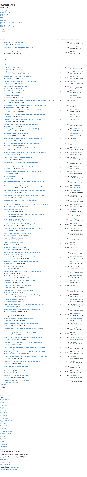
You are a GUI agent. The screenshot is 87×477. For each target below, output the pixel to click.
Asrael (7, 254)
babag (7, 197)
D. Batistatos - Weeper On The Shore (16, 375)
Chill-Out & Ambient (7, 26)
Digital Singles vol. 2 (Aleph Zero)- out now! (18, 290)
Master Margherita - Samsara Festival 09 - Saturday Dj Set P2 (24, 352)
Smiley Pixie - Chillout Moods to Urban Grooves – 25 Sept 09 (24, 347)
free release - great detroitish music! (16, 133)
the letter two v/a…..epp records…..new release (20, 81)
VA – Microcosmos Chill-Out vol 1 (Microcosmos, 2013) (22, 110)
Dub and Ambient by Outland (13, 266)
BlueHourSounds (10, 206)
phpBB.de (16, 467)
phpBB (7, 466)
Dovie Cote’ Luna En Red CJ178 (14, 72)
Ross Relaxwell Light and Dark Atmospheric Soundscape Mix (24, 214)
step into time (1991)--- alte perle (15, 371)
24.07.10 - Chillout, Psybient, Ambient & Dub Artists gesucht (24, 295)
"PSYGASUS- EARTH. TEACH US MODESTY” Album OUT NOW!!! (26, 105)
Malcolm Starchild (10, 74)
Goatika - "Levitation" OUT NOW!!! (15, 299)
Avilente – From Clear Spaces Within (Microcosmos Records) (24, 119)
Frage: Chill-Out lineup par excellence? (17, 366)
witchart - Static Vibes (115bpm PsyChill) (17, 76)
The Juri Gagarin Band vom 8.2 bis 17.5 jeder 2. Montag (22, 271)
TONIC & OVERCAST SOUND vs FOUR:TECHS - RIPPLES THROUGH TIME (29, 100)
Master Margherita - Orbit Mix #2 (14, 276)
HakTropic (8, 287)
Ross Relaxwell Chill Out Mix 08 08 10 (16, 219)
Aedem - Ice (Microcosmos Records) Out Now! (19, 167)
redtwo (7, 83)
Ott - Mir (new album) (11, 176)
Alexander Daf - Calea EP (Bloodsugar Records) (20, 280)
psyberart (8, 78)
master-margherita (11, 154)
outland (8, 268)
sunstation (8, 112)
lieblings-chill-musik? (11, 52)
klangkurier (9, 263)
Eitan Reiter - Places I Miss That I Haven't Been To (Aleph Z (24, 228)
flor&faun (8, 69)
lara (7, 159)
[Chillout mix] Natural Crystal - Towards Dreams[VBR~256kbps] (25, 356)
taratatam (8, 97)
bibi (73, 51)
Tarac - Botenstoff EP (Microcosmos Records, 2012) (21, 143)
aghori (7, 140)
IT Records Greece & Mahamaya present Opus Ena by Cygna (24, 195)
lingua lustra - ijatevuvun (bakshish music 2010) (20, 257)
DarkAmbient (76, 313)
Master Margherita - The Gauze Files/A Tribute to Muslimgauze (25, 152)
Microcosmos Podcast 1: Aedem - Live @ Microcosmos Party (24, 181)
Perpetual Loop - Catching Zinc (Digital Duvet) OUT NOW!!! (24, 304)
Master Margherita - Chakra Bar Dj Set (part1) (19, 318)
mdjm (7, 358)
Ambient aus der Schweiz (12, 67)
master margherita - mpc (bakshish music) (18, 233)
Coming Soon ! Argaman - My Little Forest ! (18, 285)
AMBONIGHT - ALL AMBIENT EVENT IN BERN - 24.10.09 (23, 342)
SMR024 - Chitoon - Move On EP (14, 238)
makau (7, 211)
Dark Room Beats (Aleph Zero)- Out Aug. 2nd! (19, 224)
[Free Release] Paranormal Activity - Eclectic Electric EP (23, 138)
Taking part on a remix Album (14, 42)
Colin (7, 44)
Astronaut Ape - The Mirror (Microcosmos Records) (21, 162)
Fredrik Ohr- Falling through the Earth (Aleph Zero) (21, 323)
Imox (7, 88)
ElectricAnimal (9, 187)
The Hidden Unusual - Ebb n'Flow (15, 91)
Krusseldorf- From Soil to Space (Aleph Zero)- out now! (22, 171)
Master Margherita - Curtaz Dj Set (15, 247)
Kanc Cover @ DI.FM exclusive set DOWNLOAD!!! (20, 333)
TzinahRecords (10, 49)
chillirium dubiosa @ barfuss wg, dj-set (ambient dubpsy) (23, 186)
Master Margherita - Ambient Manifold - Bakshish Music (22, 309)
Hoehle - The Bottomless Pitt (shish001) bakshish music (23, 337)
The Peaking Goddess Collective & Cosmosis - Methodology (24, 190)
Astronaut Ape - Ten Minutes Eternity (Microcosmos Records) (24, 114)
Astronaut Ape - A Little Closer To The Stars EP (20, 148)
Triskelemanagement (11, 301)
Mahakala (8, 377)
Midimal (75, 285)
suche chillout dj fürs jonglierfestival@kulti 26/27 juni (22, 252)
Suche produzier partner (12, 95)
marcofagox (9, 135)
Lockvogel (75, 366)
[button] (0, 38)
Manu (74, 176)
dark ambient (8, 314)
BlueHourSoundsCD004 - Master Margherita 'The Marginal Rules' (26, 205)
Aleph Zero (9, 173)
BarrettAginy (76, 42)
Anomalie (8, 372)
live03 (74, 247)
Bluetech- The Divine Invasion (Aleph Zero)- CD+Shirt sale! (24, 328)
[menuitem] (6, 12)
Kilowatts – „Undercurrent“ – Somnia (16, 380)
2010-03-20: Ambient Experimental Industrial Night (21, 261)
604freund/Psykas (77, 318)
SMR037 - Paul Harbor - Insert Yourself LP (18, 157)
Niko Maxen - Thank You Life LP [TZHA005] (18, 47)
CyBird (7, 178)
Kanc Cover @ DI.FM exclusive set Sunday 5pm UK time (23, 361)
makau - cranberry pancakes (13, 209)
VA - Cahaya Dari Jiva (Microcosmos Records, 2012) (21, 129)
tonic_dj (8, 102)
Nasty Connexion (10, 107)
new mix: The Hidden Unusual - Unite (16, 86)
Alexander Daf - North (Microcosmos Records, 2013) (21, 124)
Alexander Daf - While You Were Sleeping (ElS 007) (21, 200)
